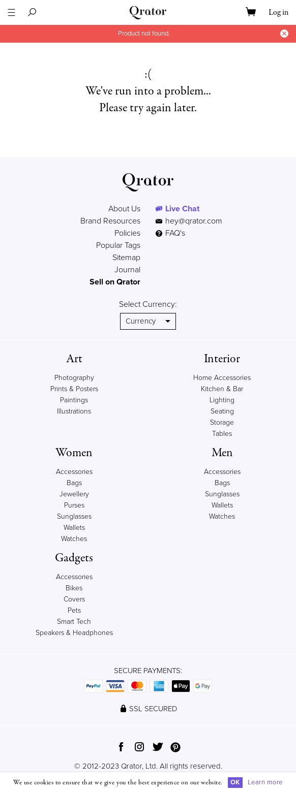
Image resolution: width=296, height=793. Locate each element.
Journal (127, 270)
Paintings (74, 400)
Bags (74, 483)
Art (74, 359)
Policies (127, 233)
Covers (74, 599)
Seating (222, 411)
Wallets (74, 527)
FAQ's (170, 233)
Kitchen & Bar (222, 389)
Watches (74, 538)
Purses (74, 505)
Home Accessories (222, 377)
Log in (278, 12)
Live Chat (182, 209)
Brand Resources (110, 221)
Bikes (74, 588)
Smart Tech (74, 621)
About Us (124, 209)
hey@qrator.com (193, 221)
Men (222, 453)
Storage (222, 422)
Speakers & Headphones (74, 632)
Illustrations (74, 411)
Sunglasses (74, 516)
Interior (222, 359)
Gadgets (74, 558)
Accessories (74, 471)
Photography (74, 377)
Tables (222, 433)
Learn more (265, 782)
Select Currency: (148, 304)
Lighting (222, 400)
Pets (74, 610)
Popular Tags (118, 245)
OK (235, 782)
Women (74, 453)
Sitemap (126, 257)
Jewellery (74, 494)
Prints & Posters (74, 389)
